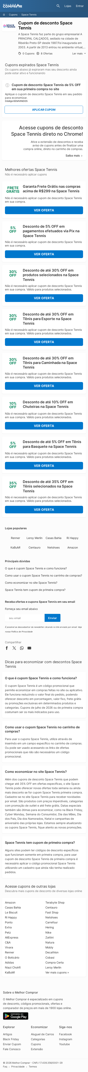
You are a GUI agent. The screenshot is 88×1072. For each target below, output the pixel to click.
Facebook (65, 1034)
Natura (49, 942)
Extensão (37, 1049)
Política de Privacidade (22, 631)
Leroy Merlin (34, 538)
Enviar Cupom (12, 1044)
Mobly (49, 947)
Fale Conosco (11, 1049)
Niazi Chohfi (13, 967)
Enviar (52, 618)
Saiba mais (74, 155)
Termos (33, 1066)
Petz (8, 932)
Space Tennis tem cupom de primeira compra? (35, 589)
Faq (5, 1066)
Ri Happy (72, 538)
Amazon (72, 547)
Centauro (34, 547)
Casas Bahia (53, 538)
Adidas (9, 962)
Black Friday (11, 1039)
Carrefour (51, 922)
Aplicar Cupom (43, 109)
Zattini (49, 937)
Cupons (13, 14)
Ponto (8, 922)
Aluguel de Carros (42, 1034)
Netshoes (53, 547)
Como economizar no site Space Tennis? (31, 582)
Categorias (38, 1039)
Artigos (7, 1034)
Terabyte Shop (55, 902)
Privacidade (18, 1066)
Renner (15, 538)
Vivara (9, 947)
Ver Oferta (44, 210)
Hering (49, 927)
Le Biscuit (11, 912)
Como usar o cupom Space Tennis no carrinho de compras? (43, 575)
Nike (48, 932)
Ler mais (79, 53)
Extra (8, 927)
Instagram (65, 1039)
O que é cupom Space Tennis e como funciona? (36, 568)
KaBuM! (15, 547)
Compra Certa (54, 962)
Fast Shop (51, 912)
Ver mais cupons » (57, 972)
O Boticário (12, 957)
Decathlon (51, 952)
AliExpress (11, 937)
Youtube (64, 1044)
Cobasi (49, 957)
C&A (8, 942)
